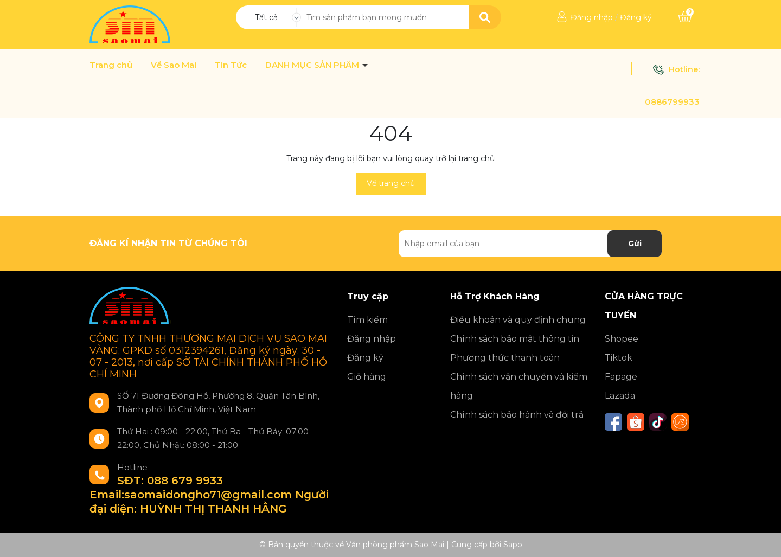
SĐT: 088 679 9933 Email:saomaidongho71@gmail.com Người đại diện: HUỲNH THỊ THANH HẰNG (209, 494)
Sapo (512, 544)
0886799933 (672, 102)
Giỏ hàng (366, 377)
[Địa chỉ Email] (530, 243)
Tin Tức (231, 65)
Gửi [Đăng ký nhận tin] (635, 243)
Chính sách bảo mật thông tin (514, 339)
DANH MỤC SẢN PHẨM (313, 65)
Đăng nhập (592, 17)
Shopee (621, 339)
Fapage (621, 377)
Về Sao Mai (173, 65)
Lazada (620, 395)
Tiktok (618, 358)
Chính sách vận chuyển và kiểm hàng (518, 386)
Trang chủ (110, 65)
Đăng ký (636, 17)
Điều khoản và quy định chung (518, 320)
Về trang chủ (391, 183)
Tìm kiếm (367, 320)
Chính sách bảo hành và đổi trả (517, 414)
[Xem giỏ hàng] (685, 17)
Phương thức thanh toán (505, 358)
